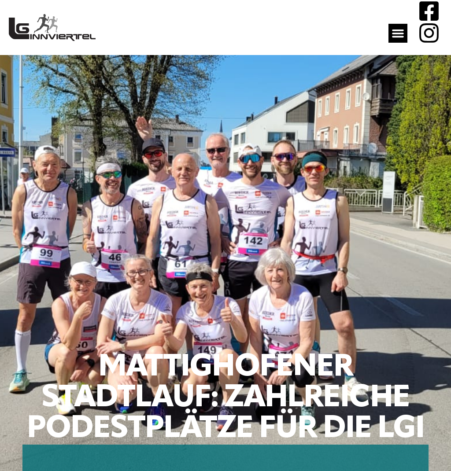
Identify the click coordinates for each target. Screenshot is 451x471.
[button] (398, 33)
